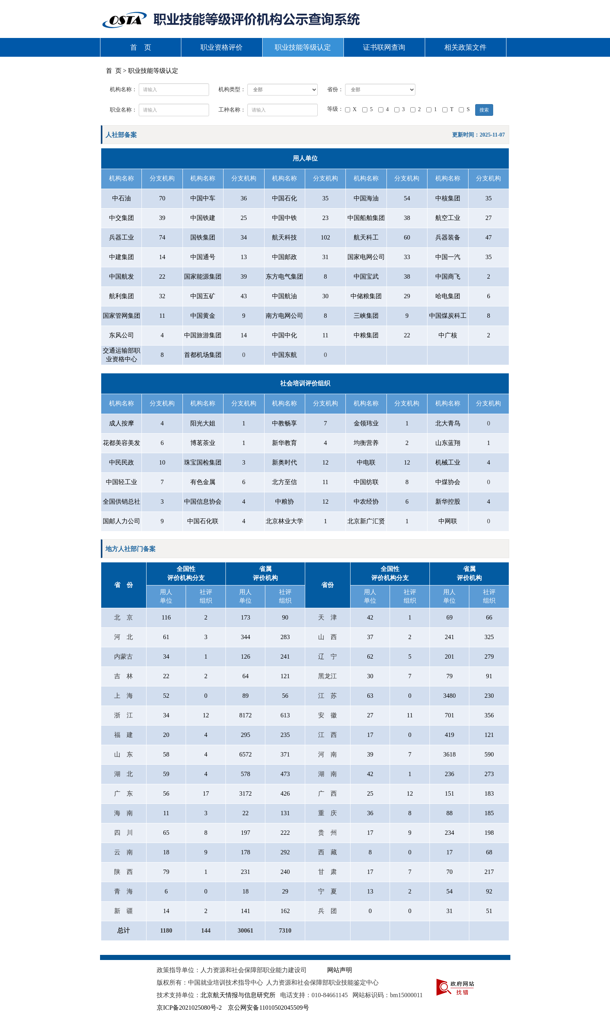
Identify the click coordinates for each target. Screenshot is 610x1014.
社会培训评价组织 (305, 383)
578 (245, 774)
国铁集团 (202, 237)
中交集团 (121, 217)
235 (285, 734)
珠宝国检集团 (203, 462)
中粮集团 (366, 335)
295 (245, 734)
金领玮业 (366, 423)
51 (489, 911)
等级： (335, 109)
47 (488, 237)
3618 (449, 754)
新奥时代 (284, 462)
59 (166, 774)
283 (285, 637)
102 (325, 237)
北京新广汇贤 (366, 521)
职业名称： (123, 110)
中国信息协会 (203, 501)
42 (370, 617)
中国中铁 (284, 217)
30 (325, 296)
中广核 (447, 335)
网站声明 (339, 970)
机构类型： (232, 89)
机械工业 (447, 462)
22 (162, 276)
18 (166, 852)
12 (325, 462)
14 (162, 257)
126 (245, 656)
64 (245, 676)
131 (285, 813)
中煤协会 (447, 482)
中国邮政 (284, 257)
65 (166, 832)
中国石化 (284, 198)
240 (285, 871)
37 (370, 637)
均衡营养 (366, 442)
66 (489, 617)
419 (449, 734)
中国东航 (284, 354)
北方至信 (284, 482)
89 (245, 695)
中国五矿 (202, 296)
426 (285, 793)
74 (162, 237)
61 (166, 637)
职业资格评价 (221, 47)
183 (489, 793)
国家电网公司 (366, 257)
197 (245, 832)
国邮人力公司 (121, 521)
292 (285, 852)
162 (285, 911)
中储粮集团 (366, 296)
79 (449, 676)
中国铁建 (202, 217)
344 (245, 637)
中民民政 (121, 462)
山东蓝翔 (447, 442)
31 (325, 257)
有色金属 (202, 482)
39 (162, 217)
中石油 (121, 198)
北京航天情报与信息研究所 (237, 995)
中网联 (447, 521)
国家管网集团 (121, 315)
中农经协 (366, 501)
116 (166, 617)
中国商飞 (447, 276)
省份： (335, 89)
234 (449, 832)
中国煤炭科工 (448, 315)
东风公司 (121, 335)
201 (449, 656)
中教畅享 (284, 423)
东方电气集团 (284, 276)
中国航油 (284, 296)
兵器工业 (121, 237)
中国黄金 (202, 315)
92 (489, 891)
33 (407, 257)
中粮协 (284, 501)
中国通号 (202, 257)
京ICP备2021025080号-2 (189, 1007)
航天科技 (284, 237)
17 (370, 734)
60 (407, 237)
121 (285, 676)
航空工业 (447, 217)
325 (489, 637)
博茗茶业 (202, 442)
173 (245, 617)
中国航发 (121, 276)
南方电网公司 (284, 315)
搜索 (484, 110)
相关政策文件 (465, 47)
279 (489, 656)
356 (489, 715)
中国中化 (284, 335)
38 (407, 217)
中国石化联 (202, 521)
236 (449, 774)
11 (162, 315)
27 (488, 217)
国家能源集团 (203, 276)
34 (244, 237)
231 (245, 871)
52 (166, 695)
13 (244, 257)
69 (449, 617)
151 (449, 793)
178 (245, 852)
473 (285, 774)
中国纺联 (366, 482)
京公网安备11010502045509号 (268, 1007)
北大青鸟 (447, 423)
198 (489, 832)
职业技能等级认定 (303, 47)
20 (166, 734)
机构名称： (123, 89)
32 (162, 296)
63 (370, 695)
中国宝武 (366, 276)
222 (285, 832)
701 (449, 715)
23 (325, 217)
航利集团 (121, 296)
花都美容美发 (121, 442)
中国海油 (366, 198)
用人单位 (305, 158)
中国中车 (202, 198)
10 (162, 462)
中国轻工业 (121, 482)
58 (166, 754)
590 (489, 754)
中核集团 (447, 198)
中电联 (366, 462)
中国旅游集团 (203, 335)
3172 (245, 793)
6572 (245, 754)
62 (370, 656)
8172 (245, 715)
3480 (449, 695)
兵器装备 (447, 237)
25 (244, 217)
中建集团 (121, 257)
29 (407, 296)
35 (325, 198)
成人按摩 (121, 423)
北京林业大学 (284, 521)
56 (285, 695)
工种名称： (232, 110)
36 (244, 198)
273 (489, 774)
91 (489, 676)
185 (489, 813)
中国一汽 (447, 257)
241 (449, 637)
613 (285, 715)
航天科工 (366, 237)
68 (489, 852)
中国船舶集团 (366, 217)
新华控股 (447, 501)
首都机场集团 (203, 354)
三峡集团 (366, 315)
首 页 (140, 47)
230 (489, 695)
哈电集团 (447, 296)
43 (244, 296)
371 (285, 754)
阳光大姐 (202, 423)
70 (162, 198)
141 (245, 911)
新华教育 (284, 442)
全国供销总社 (121, 501)
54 (407, 198)
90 (285, 617)
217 (489, 871)
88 (449, 813)
